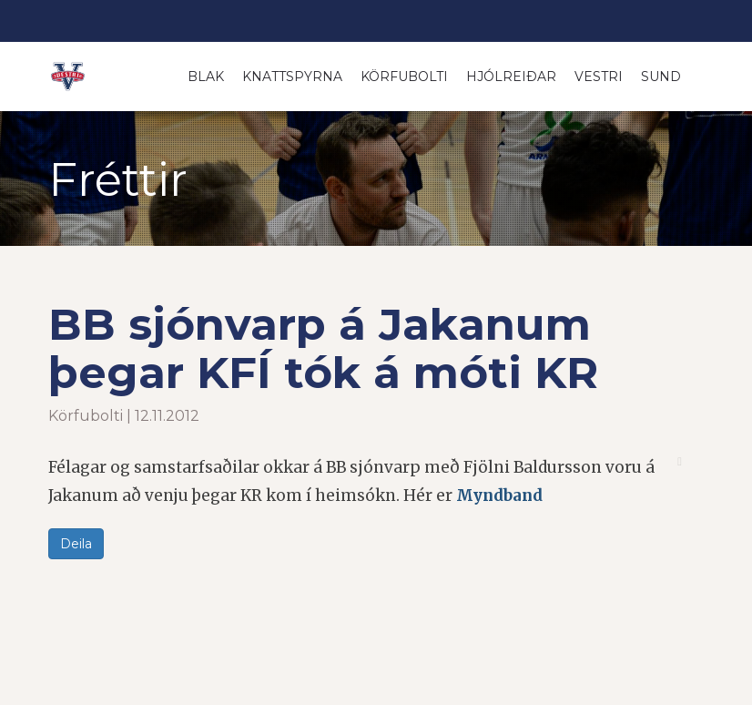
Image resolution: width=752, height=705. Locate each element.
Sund (661, 76)
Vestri (598, 76)
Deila (76, 544)
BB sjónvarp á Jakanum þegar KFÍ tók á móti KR (323, 348)
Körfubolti (404, 76)
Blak (206, 76)
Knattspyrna (292, 76)
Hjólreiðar (511, 76)
